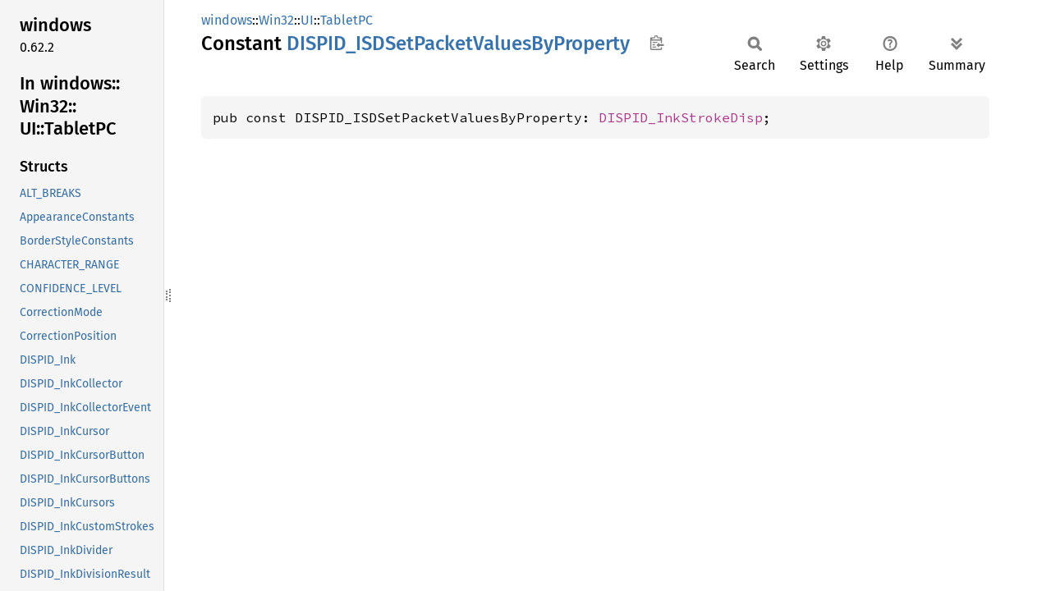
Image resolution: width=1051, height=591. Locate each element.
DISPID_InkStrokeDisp (681, 117)
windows (226, 20)
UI (307, 20)
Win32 (276, 20)
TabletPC (346, 20)
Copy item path (656, 43)
